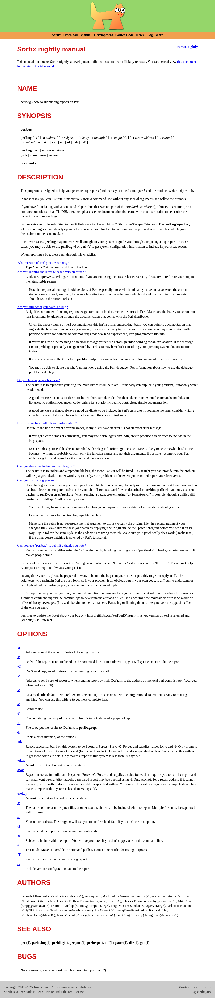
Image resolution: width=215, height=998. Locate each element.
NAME (27, 88)
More (159, 35)
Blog (149, 35)
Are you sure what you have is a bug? (42, 307)
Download (70, 35)
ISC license (76, 992)
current (182, 47)
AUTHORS (33, 882)
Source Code (124, 35)
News (140, 35)
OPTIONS (32, 634)
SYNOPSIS (34, 116)
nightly (193, 47)
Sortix (56, 35)
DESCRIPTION (40, 177)
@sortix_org (202, 992)
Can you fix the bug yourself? (37, 480)
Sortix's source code (18, 992)
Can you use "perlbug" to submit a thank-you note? (51, 545)
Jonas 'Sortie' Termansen (52, 987)
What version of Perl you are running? (43, 262)
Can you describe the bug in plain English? (46, 466)
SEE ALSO (34, 929)
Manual (86, 35)
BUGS (27, 956)
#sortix (184, 987)
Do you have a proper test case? (38, 380)
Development (103, 35)
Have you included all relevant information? (47, 423)
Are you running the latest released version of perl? (51, 272)
